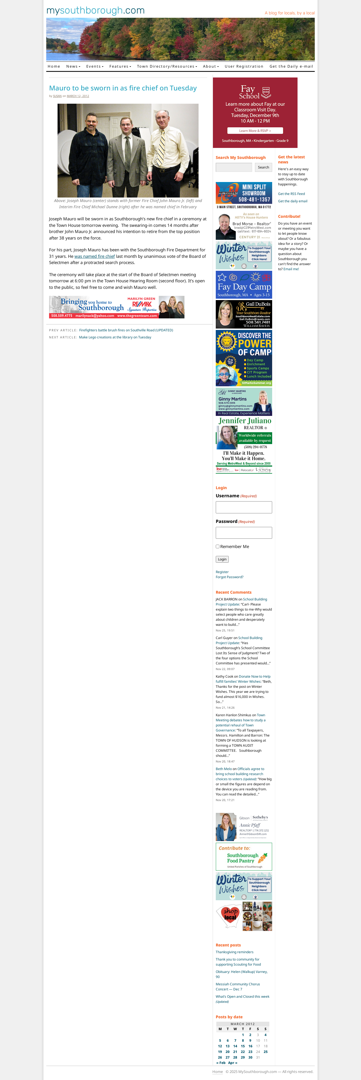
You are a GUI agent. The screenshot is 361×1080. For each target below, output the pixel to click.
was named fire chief (94, 256)
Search (263, 167)
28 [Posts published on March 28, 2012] (235, 1057)
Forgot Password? (229, 577)
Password (235, 521)
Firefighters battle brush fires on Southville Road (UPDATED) (126, 330)
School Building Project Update (239, 640)
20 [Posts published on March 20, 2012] (228, 1051)
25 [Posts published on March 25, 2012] (266, 1051)
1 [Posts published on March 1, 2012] (243, 1034)
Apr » (232, 1062)
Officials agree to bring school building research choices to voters (240, 773)
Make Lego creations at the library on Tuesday (115, 337)
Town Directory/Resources (166, 66)
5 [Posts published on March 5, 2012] (220, 1040)
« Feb (221, 1062)
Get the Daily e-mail (291, 66)
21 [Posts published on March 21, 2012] (235, 1051)
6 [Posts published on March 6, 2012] (228, 1040)
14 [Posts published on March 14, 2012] (235, 1046)
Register (222, 571)
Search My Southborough (241, 157)
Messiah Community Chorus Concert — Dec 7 (238, 987)
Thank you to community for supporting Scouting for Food (238, 962)
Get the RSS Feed (291, 193)
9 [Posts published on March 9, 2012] (250, 1040)
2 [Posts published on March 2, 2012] (250, 1034)
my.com (95, 10)
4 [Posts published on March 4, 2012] (266, 1034)
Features (119, 66)
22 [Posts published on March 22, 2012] (243, 1051)
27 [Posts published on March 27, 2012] (228, 1057)
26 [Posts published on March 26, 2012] (220, 1057)
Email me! (291, 269)
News (72, 66)
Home (54, 66)
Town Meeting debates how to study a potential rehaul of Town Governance (241, 723)
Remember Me (234, 546)
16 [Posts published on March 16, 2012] (250, 1046)
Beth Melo (224, 768)
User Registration (244, 66)
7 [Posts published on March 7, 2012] (235, 1040)
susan (57, 96)
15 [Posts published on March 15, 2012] (243, 1046)
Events (93, 66)
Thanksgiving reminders (235, 952)
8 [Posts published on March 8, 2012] (243, 1040)
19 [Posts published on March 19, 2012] (220, 1051)
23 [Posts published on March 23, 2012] (250, 1051)
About (209, 66)
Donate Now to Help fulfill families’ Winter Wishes (243, 679)
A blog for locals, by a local (290, 12)
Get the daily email (292, 201)
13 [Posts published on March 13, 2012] (228, 1046)
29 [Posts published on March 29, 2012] (243, 1057)
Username (236, 496)
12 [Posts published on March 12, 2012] (220, 1046)
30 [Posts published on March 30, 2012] (250, 1057)
